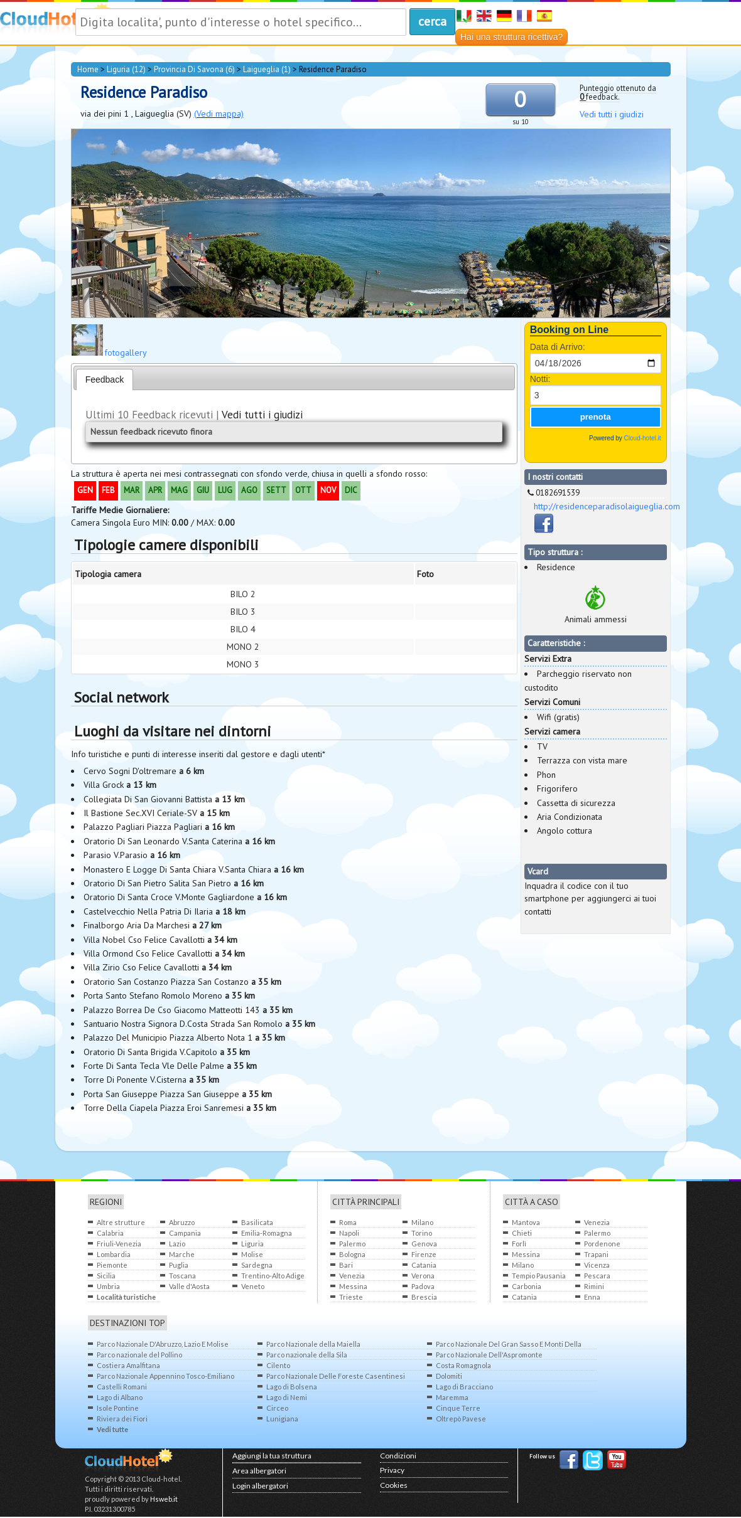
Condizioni (398, 1455)
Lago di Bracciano (464, 1387)
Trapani (596, 1254)
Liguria (252, 1243)
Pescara (597, 1275)
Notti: (540, 378)
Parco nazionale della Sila (306, 1355)
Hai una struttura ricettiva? (511, 37)
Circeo (277, 1408)
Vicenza (597, 1265)
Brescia (424, 1297)
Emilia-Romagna (266, 1233)
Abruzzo (182, 1222)
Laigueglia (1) (267, 69)
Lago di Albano (120, 1397)
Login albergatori (260, 1485)
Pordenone (602, 1243)
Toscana (182, 1275)
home (88, 69)
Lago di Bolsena (291, 1387)
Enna (592, 1297)
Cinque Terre (458, 1408)
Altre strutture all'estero (121, 1223)
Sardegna (257, 1265)
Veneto (252, 1286)
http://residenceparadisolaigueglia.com (607, 506)
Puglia (178, 1265)
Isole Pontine (118, 1408)
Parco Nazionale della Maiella (313, 1344)
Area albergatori (259, 1470)
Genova (424, 1243)
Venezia (352, 1275)
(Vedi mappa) (219, 113)
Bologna (352, 1254)
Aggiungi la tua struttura (271, 1455)
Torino (421, 1233)
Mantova (526, 1222)
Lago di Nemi (286, 1397)
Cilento (278, 1365)
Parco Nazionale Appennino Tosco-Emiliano (165, 1376)
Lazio (177, 1243)
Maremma (452, 1397)
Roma (348, 1222)
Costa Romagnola (463, 1365)
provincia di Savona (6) (194, 69)
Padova (423, 1286)
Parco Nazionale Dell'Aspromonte (489, 1355)
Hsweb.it (164, 1499)
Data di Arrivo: (557, 346)
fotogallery (125, 352)
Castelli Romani (122, 1387)
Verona (423, 1275)
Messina (353, 1286)
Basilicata (257, 1222)
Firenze (423, 1254)
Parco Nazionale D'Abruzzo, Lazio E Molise (163, 1344)
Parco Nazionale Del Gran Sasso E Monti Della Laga (508, 1344)
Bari (346, 1265)
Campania (185, 1233)
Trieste (351, 1297)
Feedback (104, 379)
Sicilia (106, 1275)
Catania (423, 1265)
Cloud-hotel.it (642, 438)
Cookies (394, 1485)
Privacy (392, 1470)
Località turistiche (126, 1297)
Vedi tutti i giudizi (612, 114)
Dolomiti (449, 1376)
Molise (252, 1254)
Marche (182, 1254)
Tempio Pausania (539, 1275)
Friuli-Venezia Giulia (119, 1244)
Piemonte (112, 1265)
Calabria (110, 1233)
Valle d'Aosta (189, 1286)
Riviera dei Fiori (122, 1418)
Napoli (349, 1233)
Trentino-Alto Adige (273, 1275)
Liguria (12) (126, 69)
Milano (422, 1222)
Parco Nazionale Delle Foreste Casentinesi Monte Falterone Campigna (335, 1376)
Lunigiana (282, 1418)
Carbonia (526, 1286)
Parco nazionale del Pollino (139, 1355)
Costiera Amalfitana (128, 1365)
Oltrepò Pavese (461, 1418)
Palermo (352, 1243)
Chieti (522, 1233)
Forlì (519, 1243)
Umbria (108, 1286)
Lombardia (114, 1254)
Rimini (594, 1286)
